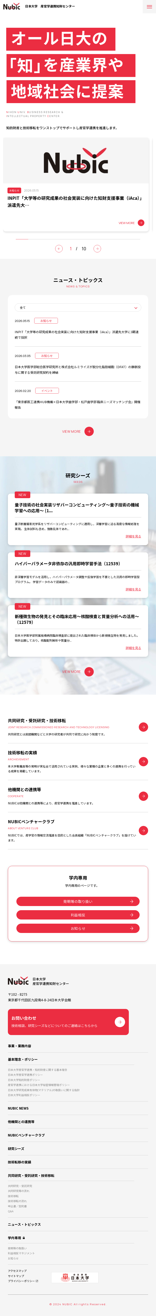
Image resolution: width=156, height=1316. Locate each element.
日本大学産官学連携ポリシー (25, 1075)
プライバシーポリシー (21, 1281)
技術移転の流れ (17, 1201)
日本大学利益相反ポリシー (24, 1095)
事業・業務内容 (19, 1045)
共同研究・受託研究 (20, 1186)
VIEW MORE (78, 431)
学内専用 (14, 1237)
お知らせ (78, 928)
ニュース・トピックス (24, 1224)
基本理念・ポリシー (23, 1059)
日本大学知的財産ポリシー (24, 1080)
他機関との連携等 (21, 1121)
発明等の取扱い (17, 1248)
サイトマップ (16, 1276)
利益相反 (78, 914)
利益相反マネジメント (21, 1253)
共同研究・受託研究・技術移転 (31, 1175)
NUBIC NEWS (18, 1108)
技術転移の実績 (19, 1161)
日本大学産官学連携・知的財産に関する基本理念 (37, 1070)
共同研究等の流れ (18, 1191)
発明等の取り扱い (78, 901)
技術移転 (13, 1196)
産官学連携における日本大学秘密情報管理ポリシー (39, 1085)
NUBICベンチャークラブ (26, 1135)
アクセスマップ (17, 1271)
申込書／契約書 (17, 1206)
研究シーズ (16, 1148)
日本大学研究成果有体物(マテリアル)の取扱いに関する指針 (44, 1090)
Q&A (10, 1211)
